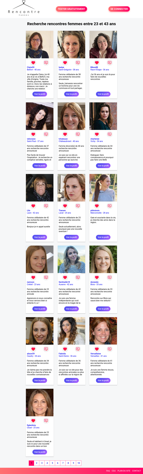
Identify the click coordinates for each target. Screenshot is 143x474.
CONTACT (136, 471)
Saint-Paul (31, 141)
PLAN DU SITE (124, 471)
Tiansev (62, 210)
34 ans (100, 141)
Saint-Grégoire (65, 69)
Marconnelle (95, 213)
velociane (31, 139)
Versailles (94, 356)
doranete (94, 282)
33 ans (99, 284)
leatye (61, 67)
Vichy (92, 141)
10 (79, 463)
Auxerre (62, 284)
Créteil (30, 284)
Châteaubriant (65, 141)
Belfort (30, 69)
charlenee (94, 139)
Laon (29, 213)
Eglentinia (31, 425)
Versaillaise (95, 353)
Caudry (30, 356)
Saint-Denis (64, 356)
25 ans (68, 213)
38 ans (76, 69)
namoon (30, 282)
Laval (61, 213)
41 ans (104, 356)
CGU (114, 471)
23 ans (37, 284)
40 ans (38, 69)
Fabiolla (62, 353)
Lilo (28, 210)
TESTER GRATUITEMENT (71, 9)
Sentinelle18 (64, 282)
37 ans (41, 141)
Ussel (29, 427)
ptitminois (94, 210)
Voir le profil (39, 94)
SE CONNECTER (119, 9)
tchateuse (63, 139)
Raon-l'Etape (95, 69)
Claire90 (30, 67)
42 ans (36, 213)
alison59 (31, 353)
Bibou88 (94, 67)
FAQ (108, 471)
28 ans (106, 213)
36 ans (106, 69)
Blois (92, 284)
